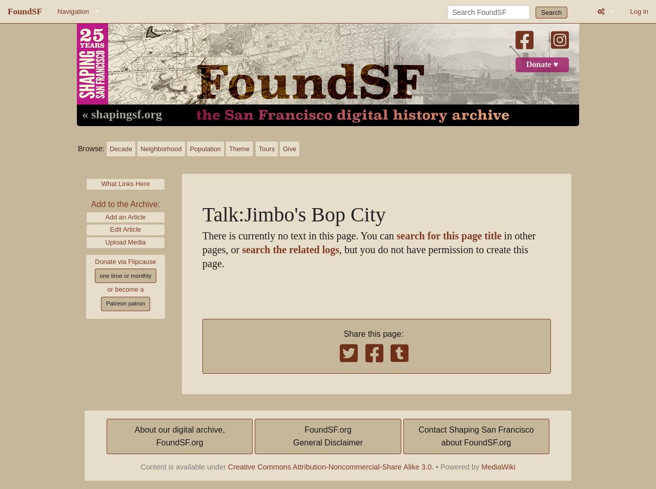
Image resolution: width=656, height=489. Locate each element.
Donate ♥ (542, 64)
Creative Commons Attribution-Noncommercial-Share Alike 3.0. (331, 467)
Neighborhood (160, 149)
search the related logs (290, 250)
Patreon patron (125, 303)
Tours (267, 149)
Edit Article (125, 229)
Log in (639, 11)
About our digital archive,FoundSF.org (180, 436)
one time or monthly (125, 276)
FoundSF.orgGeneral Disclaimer (328, 436)
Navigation (73, 11)
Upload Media (126, 242)
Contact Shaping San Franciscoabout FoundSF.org (476, 436)
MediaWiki (498, 467)
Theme (239, 149)
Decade (121, 149)
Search (551, 12)
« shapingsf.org (122, 114)
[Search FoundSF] (488, 12)
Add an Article (126, 217)
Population (205, 149)
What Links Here (125, 184)
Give (289, 149)
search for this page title (449, 236)
